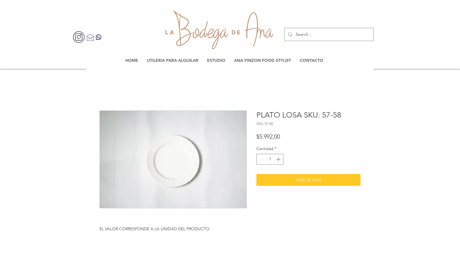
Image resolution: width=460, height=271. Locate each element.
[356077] (78, 37)
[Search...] (328, 34)
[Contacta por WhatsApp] (98, 37)
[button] (173, 60)
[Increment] (279, 159)
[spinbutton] (270, 159)
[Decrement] (261, 159)
